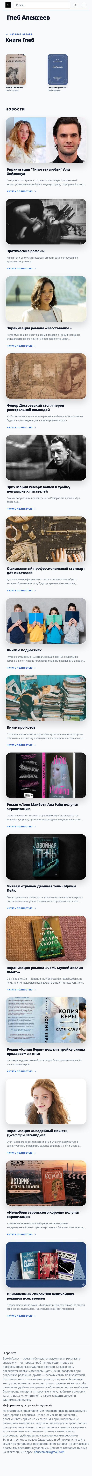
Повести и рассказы (57, 87)
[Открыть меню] (84, 5)
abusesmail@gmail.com (49, 1452)
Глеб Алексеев (12, 90)
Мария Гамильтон (14, 87)
